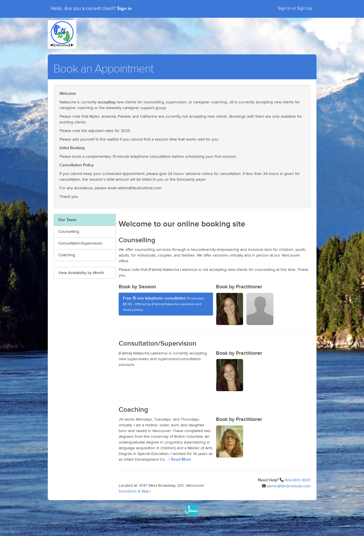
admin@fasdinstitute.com (289, 486)
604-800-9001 (298, 480)
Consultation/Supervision (80, 243)
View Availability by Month (81, 273)
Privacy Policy (196, 524)
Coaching (66, 255)
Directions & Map (134, 491)
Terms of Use (168, 524)
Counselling (68, 232)
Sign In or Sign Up (295, 8)
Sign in (124, 8)
